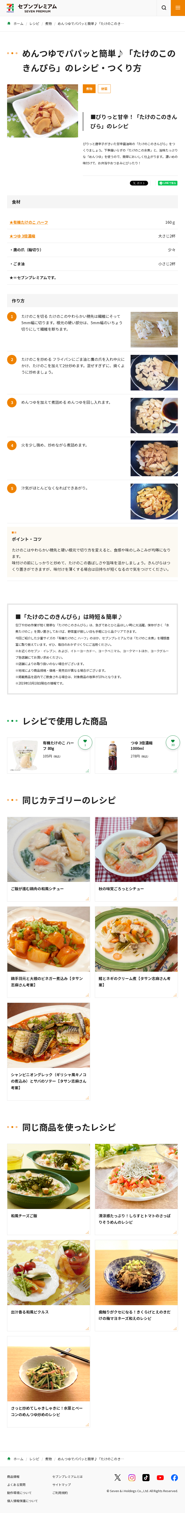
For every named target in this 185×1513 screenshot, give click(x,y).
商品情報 (13, 1476)
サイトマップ (61, 1484)
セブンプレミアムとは (67, 1476)
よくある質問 (16, 1484)
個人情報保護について (22, 1501)
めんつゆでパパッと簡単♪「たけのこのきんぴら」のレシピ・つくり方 (111, 23)
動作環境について (19, 1492)
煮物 (48, 23)
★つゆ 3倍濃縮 (22, 236)
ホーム (15, 23)
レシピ (34, 23)
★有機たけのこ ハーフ (28, 222)
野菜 (104, 88)
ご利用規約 (60, 1492)
